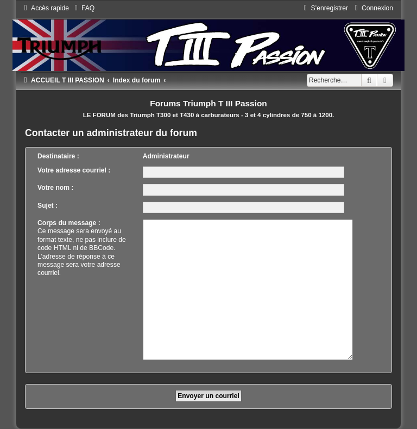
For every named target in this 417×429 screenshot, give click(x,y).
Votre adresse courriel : (73, 170)
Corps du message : (68, 223)
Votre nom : (55, 187)
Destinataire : (58, 156)
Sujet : (47, 205)
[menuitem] (83, 8)
